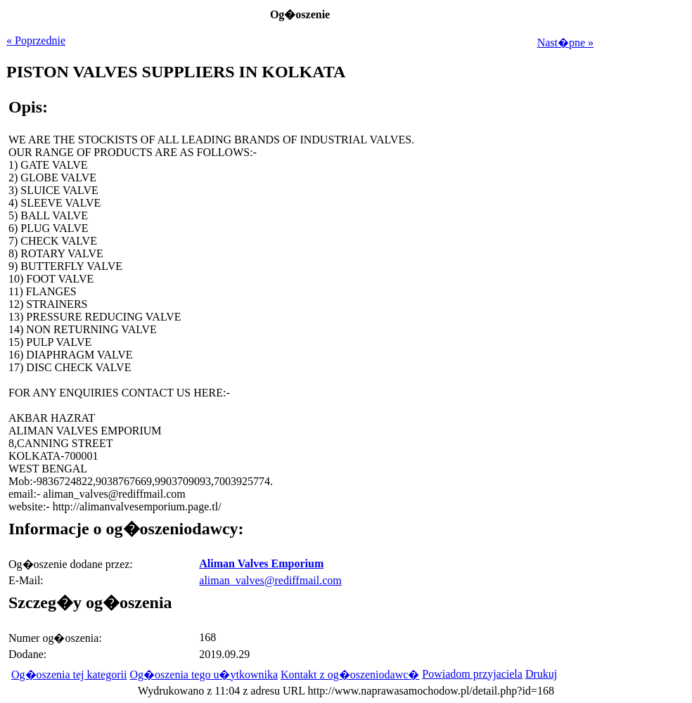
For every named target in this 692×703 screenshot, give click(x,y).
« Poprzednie (35, 40)
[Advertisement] (506, 375)
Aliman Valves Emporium (261, 563)
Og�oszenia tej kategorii (69, 675)
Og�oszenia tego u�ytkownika (203, 675)
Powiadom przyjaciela (472, 674)
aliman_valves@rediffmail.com (270, 580)
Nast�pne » (565, 43)
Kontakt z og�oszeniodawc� (350, 675)
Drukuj (541, 674)
